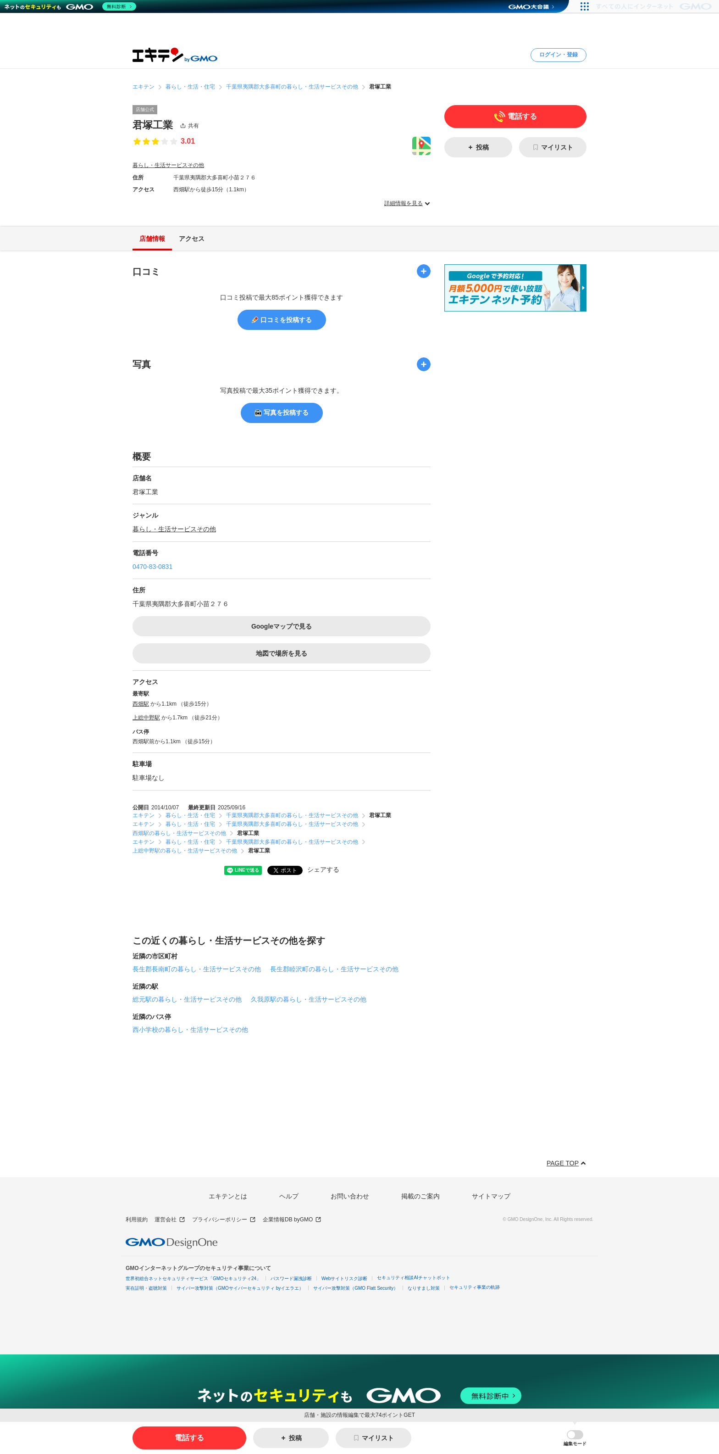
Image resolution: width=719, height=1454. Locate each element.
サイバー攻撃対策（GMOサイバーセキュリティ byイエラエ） (240, 1288)
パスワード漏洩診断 (291, 1278)
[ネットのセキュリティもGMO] (70, 6)
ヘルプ (289, 1196)
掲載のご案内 (420, 1196)
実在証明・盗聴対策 (146, 1288)
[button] (575, 1438)
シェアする (323, 869)
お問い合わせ (350, 1196)
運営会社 (170, 1219)
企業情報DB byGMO (292, 1219)
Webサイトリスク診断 (344, 1278)
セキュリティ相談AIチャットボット (413, 1277)
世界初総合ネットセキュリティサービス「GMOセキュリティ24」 (193, 1278)
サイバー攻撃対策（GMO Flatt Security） (355, 1288)
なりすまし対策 (424, 1288)
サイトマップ (491, 1196)
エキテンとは (228, 1196)
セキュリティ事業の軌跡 (474, 1287)
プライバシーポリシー (224, 1219)
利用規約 (137, 1219)
